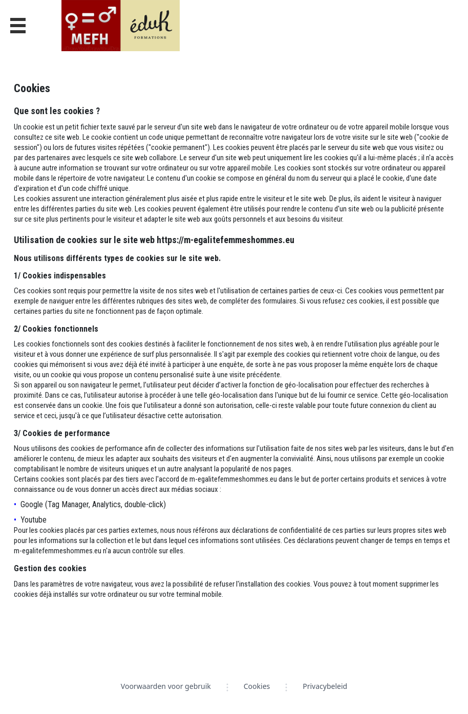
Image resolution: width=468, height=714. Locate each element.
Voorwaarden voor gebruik (166, 686)
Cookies (257, 686)
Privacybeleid (325, 686)
